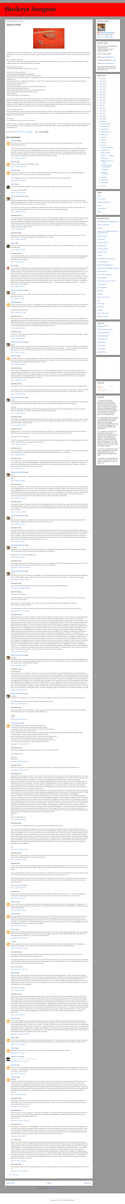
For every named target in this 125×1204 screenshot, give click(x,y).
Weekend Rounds (102, 316)
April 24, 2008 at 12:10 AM (18, 166)
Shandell (13, 1065)
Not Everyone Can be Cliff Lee (106, 281)
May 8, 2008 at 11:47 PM (18, 286)
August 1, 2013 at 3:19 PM (18, 1136)
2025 (101, 81)
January (103, 182)
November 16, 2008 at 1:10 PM (19, 744)
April (102, 145)
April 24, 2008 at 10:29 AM (18, 180)
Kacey (13, 265)
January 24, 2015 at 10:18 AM (19, 1171)
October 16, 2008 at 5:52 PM (19, 719)
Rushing (99, 294)
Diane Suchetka (102, 236)
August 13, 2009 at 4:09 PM (18, 926)
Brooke (13, 1037)
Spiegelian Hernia (102, 326)
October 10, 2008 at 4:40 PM (19, 665)
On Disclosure (101, 284)
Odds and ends (105, 153)
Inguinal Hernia (102, 352)
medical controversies (104, 202)
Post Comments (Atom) (52, 1188)
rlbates (13, 184)
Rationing (100, 290)
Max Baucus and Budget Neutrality (108, 268)
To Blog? (100, 310)
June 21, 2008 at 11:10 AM (18, 444)
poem (99, 205)
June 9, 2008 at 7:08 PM (18, 352)
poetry (99, 195)
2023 (101, 86)
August (103, 134)
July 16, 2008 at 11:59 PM (18, 498)
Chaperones (104, 158)
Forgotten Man (101, 246)
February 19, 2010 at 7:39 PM (19, 948)
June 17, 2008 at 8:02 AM (18, 394)
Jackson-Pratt (105, 150)
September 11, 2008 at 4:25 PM (20, 579)
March (103, 177)
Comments (103, 390)
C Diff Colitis (101, 345)
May (102, 142)
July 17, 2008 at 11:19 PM (18, 512)
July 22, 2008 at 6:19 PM (18, 557)
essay (99, 212)
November (104, 126)
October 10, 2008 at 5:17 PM (19, 690)
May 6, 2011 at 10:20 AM (18, 1044)
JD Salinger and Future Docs (106, 258)
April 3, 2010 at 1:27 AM (17, 990)
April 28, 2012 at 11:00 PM (18, 1094)
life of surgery (101, 199)
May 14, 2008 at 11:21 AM (18, 312)
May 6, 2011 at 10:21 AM (18, 1053)
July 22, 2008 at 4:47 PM (18, 541)
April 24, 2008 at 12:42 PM (18, 192)
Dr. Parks (113, 60)
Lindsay (13, 929)
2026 (101, 78)
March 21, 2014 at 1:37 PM (18, 1160)
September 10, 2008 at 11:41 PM (20, 567)
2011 (101, 113)
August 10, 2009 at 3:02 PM (18, 910)
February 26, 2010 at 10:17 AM (19, 969)
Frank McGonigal (16, 723)
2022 (101, 89)
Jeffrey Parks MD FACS (18, 196)
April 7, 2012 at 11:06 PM (18, 1073)
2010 (101, 116)
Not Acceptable (102, 278)
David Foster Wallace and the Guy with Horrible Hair (107, 232)
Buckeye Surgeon (30, 9)
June (102, 140)
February (104, 180)
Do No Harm (101, 239)
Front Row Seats (102, 249)
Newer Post (10, 1183)
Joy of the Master (102, 262)
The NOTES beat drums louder (106, 166)
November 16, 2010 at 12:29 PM (20, 1034)
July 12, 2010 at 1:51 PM (18, 1015)
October (103, 129)
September (104, 132)
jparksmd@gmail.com (108, 57)
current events (101, 208)
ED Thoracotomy (102, 242)
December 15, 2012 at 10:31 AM (20, 1120)
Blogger (72, 1200)
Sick (98, 300)
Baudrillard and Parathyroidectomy (107, 221)
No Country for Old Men (104, 274)
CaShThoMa (14, 302)
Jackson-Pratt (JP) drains (105, 329)
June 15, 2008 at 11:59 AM (18, 364)
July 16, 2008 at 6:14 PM (18, 468)
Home (49, 1183)
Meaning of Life (102, 271)
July (102, 137)
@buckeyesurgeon (108, 63)
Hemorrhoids (101, 342)
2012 (101, 111)
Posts (101, 387)
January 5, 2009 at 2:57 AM (18, 819)
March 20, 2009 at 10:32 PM (19, 859)
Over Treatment (102, 287)
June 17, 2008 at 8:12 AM (18, 413)
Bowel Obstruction (103, 336)
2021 (101, 92)
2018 (101, 100)
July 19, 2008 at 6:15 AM (18, 524)
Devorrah (13, 161)
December (104, 124)
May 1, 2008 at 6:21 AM (17, 262)
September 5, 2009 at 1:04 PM (19, 938)
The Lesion (100, 307)
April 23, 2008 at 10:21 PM (18, 158)
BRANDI (13, 973)
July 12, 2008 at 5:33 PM (18, 454)
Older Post (87, 1183)
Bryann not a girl (16, 1056)
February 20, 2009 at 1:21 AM (19, 849)
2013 (101, 108)
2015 (101, 105)
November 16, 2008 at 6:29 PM (19, 761)
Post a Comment (13, 1174)
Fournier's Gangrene (107, 147)
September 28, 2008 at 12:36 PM (20, 611)
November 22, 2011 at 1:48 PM (19, 1061)
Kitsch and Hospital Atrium (105, 265)
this (16, 127)
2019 (101, 97)
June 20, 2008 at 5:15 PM (18, 425)
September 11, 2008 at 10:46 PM (20, 588)
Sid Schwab (14, 140)
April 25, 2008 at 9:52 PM (18, 229)
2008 (101, 121)
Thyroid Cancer (102, 339)
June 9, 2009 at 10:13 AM (18, 888)
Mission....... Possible (107, 155)
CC (12, 941)
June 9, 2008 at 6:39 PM (18, 338)
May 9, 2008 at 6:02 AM (17, 298)
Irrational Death (102, 252)
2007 (101, 186)
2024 (101, 84)
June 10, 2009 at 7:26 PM (18, 898)
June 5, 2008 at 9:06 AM (17, 328)
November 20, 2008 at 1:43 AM (19, 770)
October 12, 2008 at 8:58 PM (19, 703)
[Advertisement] (107, 367)
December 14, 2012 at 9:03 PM (19, 1106)
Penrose (45, 100)
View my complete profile (105, 37)
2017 (101, 103)
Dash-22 (100, 228)
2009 (101, 119)
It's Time (100, 255)
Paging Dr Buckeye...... (105, 173)
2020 (101, 95)
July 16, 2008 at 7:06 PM (18, 480)
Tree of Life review (103, 313)
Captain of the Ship (103, 225)
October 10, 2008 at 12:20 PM (19, 651)
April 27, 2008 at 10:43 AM (18, 239)
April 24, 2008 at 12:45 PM (18, 211)
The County (100, 303)
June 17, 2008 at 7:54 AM (18, 380)
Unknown (14, 170)
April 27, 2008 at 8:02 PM (18, 250)
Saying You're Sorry (103, 297)
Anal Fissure (104, 169)
